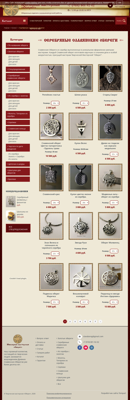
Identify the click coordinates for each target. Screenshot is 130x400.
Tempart (122, 393)
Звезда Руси (81, 242)
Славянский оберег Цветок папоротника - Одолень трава (51, 146)
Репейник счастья (51, 94)
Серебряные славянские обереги (16, 76)
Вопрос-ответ (43, 338)
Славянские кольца (16, 128)
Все (59, 384)
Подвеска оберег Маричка (51, 295)
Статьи (40, 349)
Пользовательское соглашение (59, 397)
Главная (6, 28)
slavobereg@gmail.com (93, 336)
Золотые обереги (15, 51)
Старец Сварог (110, 94)
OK (119, 2)
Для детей (13, 61)
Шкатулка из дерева (22, 212)
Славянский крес (51, 194)
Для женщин (14, 59)
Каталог (14, 28)
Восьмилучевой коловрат (80, 295)
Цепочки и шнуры (16, 164)
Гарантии (41, 360)
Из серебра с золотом (17, 96)
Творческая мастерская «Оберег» (18, 394)
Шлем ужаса (81, 94)
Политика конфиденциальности (59, 393)
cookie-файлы (31, 2)
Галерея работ (43, 352)
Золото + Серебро (16, 156)
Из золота (12, 159)
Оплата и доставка (40, 343)
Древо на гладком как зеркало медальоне (110, 146)
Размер (46, 103)
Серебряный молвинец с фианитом (22, 200)
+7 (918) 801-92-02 (81, 5)
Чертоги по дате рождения (15, 147)
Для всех (12, 64)
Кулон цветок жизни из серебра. (80, 195)
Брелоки (11, 179)
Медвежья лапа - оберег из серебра (110, 195)
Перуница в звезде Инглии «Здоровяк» (110, 295)
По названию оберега (17, 45)
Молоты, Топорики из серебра (17, 114)
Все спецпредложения (18, 228)
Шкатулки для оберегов (14, 171)
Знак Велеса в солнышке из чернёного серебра (51, 245)
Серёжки (11, 122)
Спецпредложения (16, 69)
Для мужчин (13, 56)
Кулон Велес (81, 143)
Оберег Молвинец (110, 242)
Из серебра (13, 154)
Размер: (110, 100)
